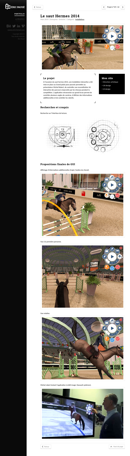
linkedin (18, 26)
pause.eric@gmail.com (16, 30)
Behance (9, 26)
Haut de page (118, 446)
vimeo (23, 26)
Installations (79, 19)
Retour (38, 7)
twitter (14, 26)
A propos (20, 19)
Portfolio (19, 14)
